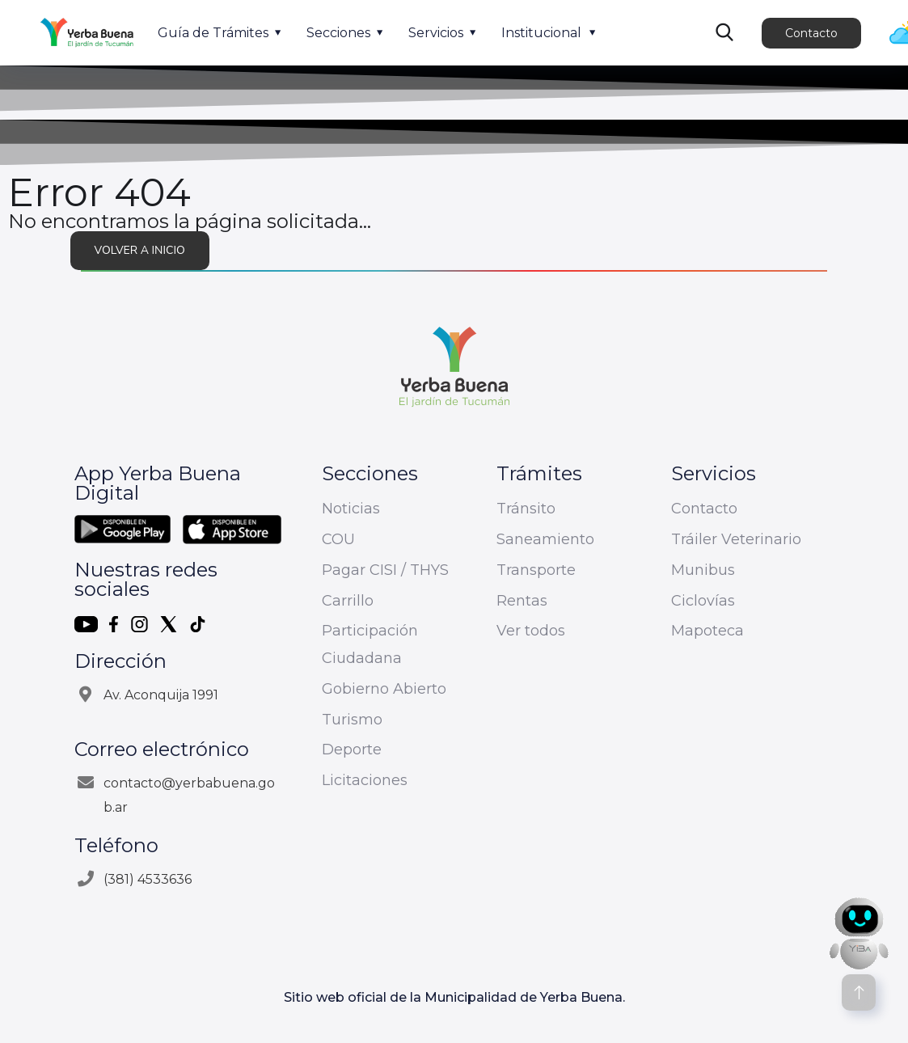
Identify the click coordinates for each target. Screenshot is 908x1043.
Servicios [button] (435, 32)
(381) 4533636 (147, 879)
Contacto (811, 33)
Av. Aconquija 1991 (160, 695)
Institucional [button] (541, 32)
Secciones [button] (338, 32)
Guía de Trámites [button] (213, 32)
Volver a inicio (140, 250)
